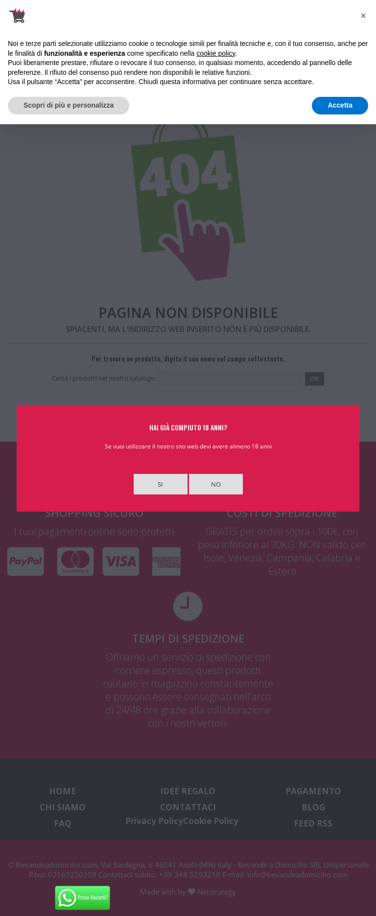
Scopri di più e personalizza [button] (69, 105)
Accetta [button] (340, 105)
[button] (363, 15)
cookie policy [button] (215, 53)
